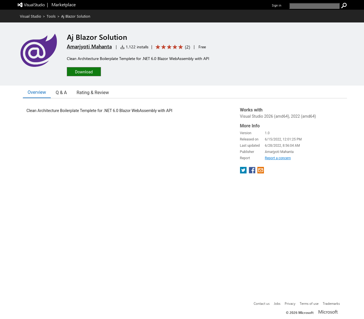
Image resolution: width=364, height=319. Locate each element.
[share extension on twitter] (243, 172)
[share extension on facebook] (252, 172)
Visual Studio (30, 16)
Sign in (276, 5)
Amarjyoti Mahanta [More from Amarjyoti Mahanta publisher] (89, 46)
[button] (84, 71)
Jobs (277, 303)
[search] (314, 6)
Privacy (290, 303)
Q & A (61, 92)
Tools (51, 16)
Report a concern (278, 158)
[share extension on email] (260, 172)
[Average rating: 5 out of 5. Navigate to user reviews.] (172, 47)
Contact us (262, 303)
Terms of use (309, 303)
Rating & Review (92, 92)
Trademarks (331, 303)
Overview (37, 92)
